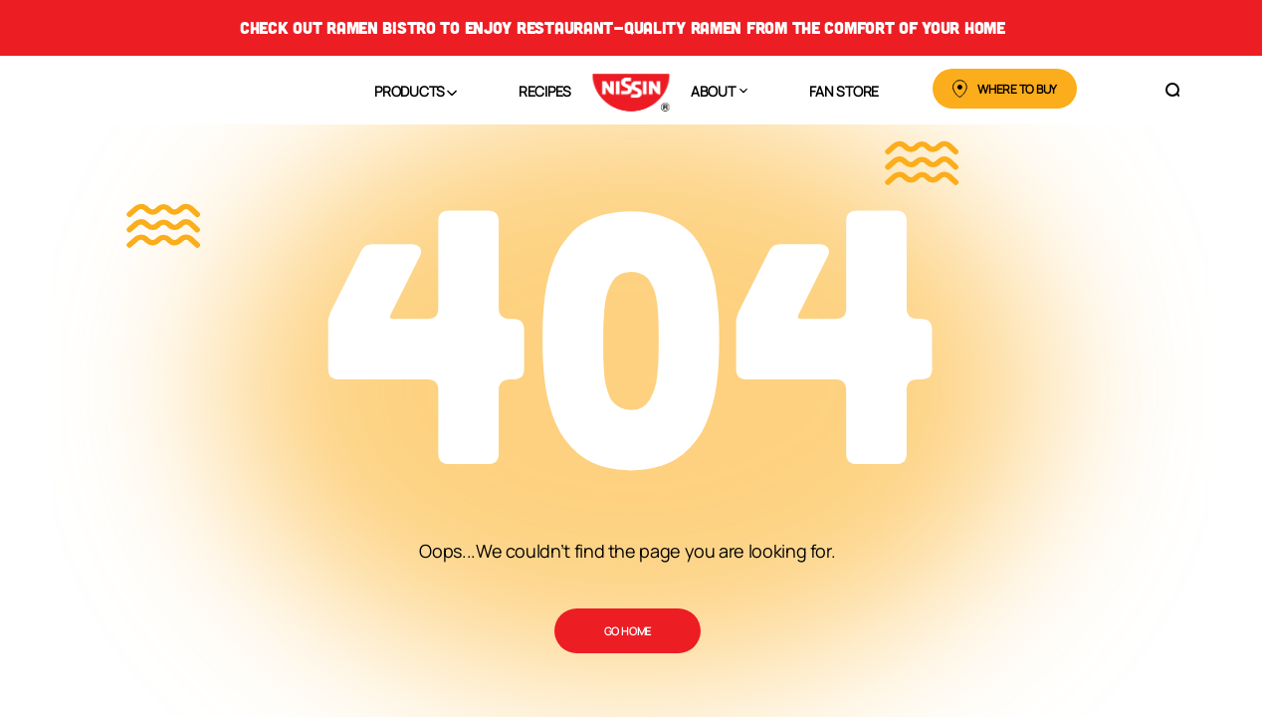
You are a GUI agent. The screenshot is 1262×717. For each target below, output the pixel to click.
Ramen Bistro (381, 27)
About (713, 91)
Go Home (628, 630)
